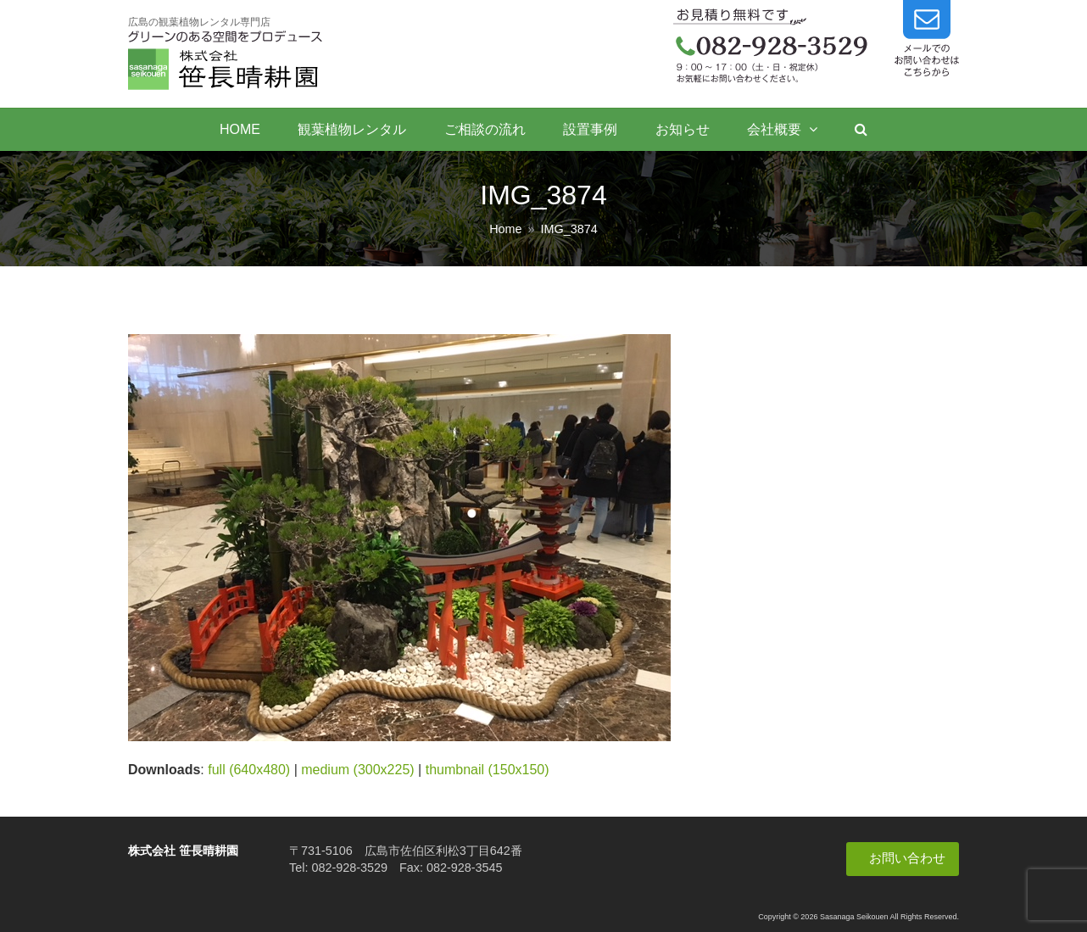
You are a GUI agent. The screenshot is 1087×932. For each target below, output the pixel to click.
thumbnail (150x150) (487, 769)
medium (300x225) (357, 769)
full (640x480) (249, 769)
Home (505, 229)
